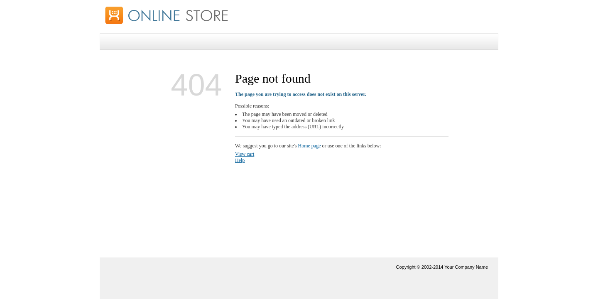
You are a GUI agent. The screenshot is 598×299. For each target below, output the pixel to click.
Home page (309, 146)
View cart (244, 154)
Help (240, 160)
